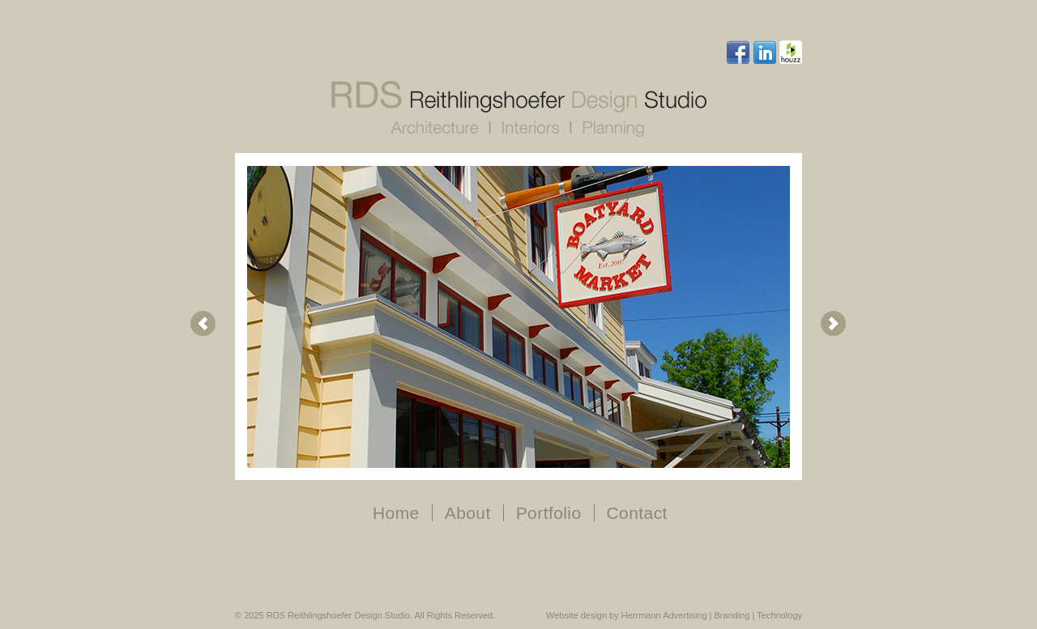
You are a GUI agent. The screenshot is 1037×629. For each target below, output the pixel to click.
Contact (637, 512)
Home (396, 512)
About (468, 512)
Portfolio (549, 512)
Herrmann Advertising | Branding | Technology (711, 615)
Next (834, 324)
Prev (203, 324)
